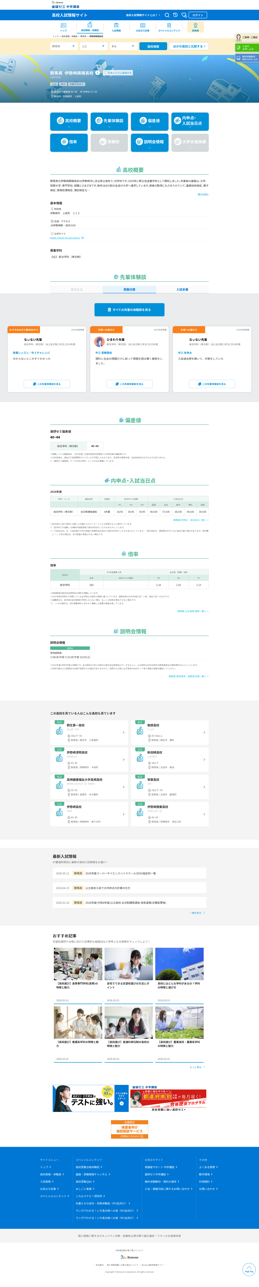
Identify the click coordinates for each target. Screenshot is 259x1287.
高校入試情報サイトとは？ (142, 15)
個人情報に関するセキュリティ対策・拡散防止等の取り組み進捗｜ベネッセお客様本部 (129, 1236)
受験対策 (129, 289)
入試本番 (182, 289)
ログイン (198, 15)
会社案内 (100, 1264)
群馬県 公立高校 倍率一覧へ (192, 611)
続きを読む (203, 194)
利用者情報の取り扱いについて (129, 1250)
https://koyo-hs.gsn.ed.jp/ (65, 237)
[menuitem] (63, 26)
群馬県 (56, 46)
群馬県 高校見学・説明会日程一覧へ (187, 676)
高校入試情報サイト (70, 15)
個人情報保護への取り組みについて (123, 1264)
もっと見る (195, 1067)
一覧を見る (195, 912)
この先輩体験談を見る (49, 384)
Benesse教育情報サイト (152, 1264)
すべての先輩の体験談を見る (131, 309)
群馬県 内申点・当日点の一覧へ (189, 520)
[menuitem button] (195, 26)
